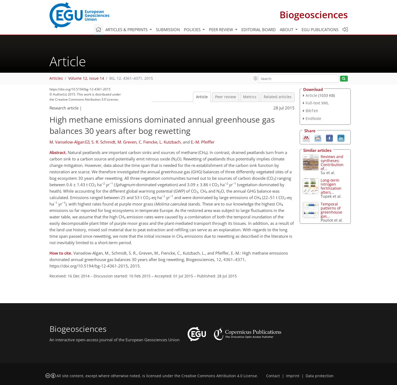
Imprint (292, 375)
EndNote (313, 118)
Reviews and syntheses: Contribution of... (332, 162)
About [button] (287, 29)
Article (202, 96)
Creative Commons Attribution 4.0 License (219, 375)
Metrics (249, 96)
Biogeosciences (314, 14)
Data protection (320, 375)
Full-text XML (317, 102)
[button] (255, 78)
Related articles (278, 96)
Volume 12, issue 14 (86, 78)
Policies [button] (193, 29)
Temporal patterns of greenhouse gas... (331, 210)
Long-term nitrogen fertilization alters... (331, 186)
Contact (273, 375)
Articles (56, 78)
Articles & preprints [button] (127, 29)
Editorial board (258, 29)
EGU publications (320, 29)
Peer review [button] (221, 29)
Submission (168, 29)
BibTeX (312, 110)
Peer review (225, 96)
